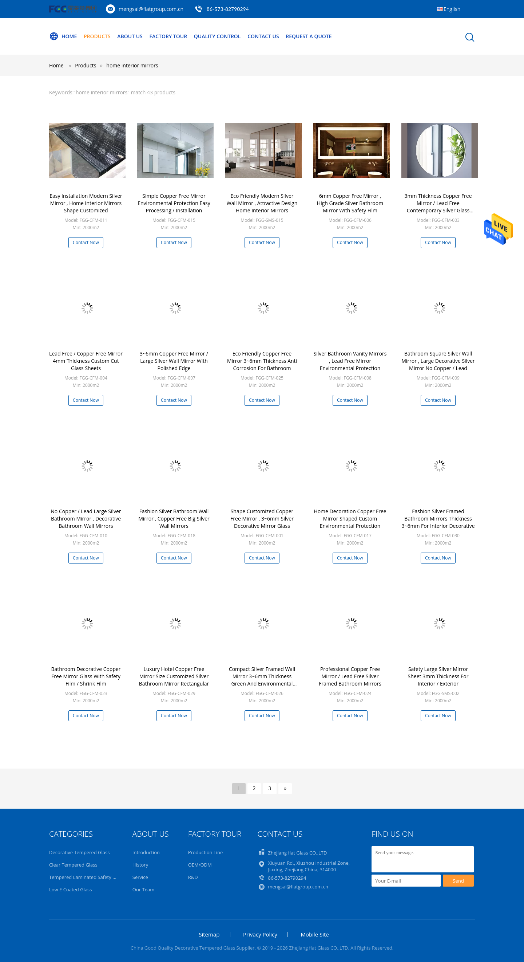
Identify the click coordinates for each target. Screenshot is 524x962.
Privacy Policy (260, 934)
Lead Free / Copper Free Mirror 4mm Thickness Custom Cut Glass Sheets (86, 361)
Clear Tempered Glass (73, 864)
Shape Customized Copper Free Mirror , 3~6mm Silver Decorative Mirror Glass (262, 518)
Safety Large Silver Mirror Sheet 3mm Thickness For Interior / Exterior (438, 676)
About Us (130, 36)
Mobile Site (315, 934)
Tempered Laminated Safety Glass (86, 877)
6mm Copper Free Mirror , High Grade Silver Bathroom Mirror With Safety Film (350, 203)
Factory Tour (168, 36)
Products (97, 36)
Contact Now (86, 242)
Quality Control (217, 36)
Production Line (205, 852)
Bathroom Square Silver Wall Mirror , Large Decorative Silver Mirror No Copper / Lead (438, 361)
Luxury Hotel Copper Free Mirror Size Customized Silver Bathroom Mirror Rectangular (174, 676)
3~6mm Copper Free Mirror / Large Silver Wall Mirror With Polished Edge (174, 361)
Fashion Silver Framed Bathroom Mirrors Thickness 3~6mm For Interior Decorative (438, 518)
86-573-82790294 (228, 9)
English (452, 8)
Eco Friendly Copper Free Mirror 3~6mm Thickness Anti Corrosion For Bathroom (262, 361)
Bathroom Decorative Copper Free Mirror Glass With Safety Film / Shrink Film (85, 676)
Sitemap (209, 934)
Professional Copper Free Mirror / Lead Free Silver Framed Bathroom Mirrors (350, 676)
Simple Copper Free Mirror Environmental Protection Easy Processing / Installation (174, 203)
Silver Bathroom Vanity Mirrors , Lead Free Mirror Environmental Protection (350, 361)
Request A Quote (309, 36)
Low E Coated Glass (70, 889)
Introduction (146, 852)
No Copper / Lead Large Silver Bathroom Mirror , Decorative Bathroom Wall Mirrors (86, 518)
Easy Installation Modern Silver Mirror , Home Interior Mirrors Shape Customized (85, 203)
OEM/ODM (200, 864)
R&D (193, 877)
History (140, 864)
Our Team (143, 889)
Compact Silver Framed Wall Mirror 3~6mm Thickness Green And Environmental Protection (262, 679)
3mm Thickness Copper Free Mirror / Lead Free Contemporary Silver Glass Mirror (438, 206)
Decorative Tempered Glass (79, 852)
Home (63, 36)
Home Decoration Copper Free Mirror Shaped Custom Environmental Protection (350, 518)
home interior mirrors (132, 65)
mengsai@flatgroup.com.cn (151, 8)
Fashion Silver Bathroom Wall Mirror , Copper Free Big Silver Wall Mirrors (174, 518)
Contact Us (263, 36)
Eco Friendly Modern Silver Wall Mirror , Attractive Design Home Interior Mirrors (262, 203)
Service (140, 877)
